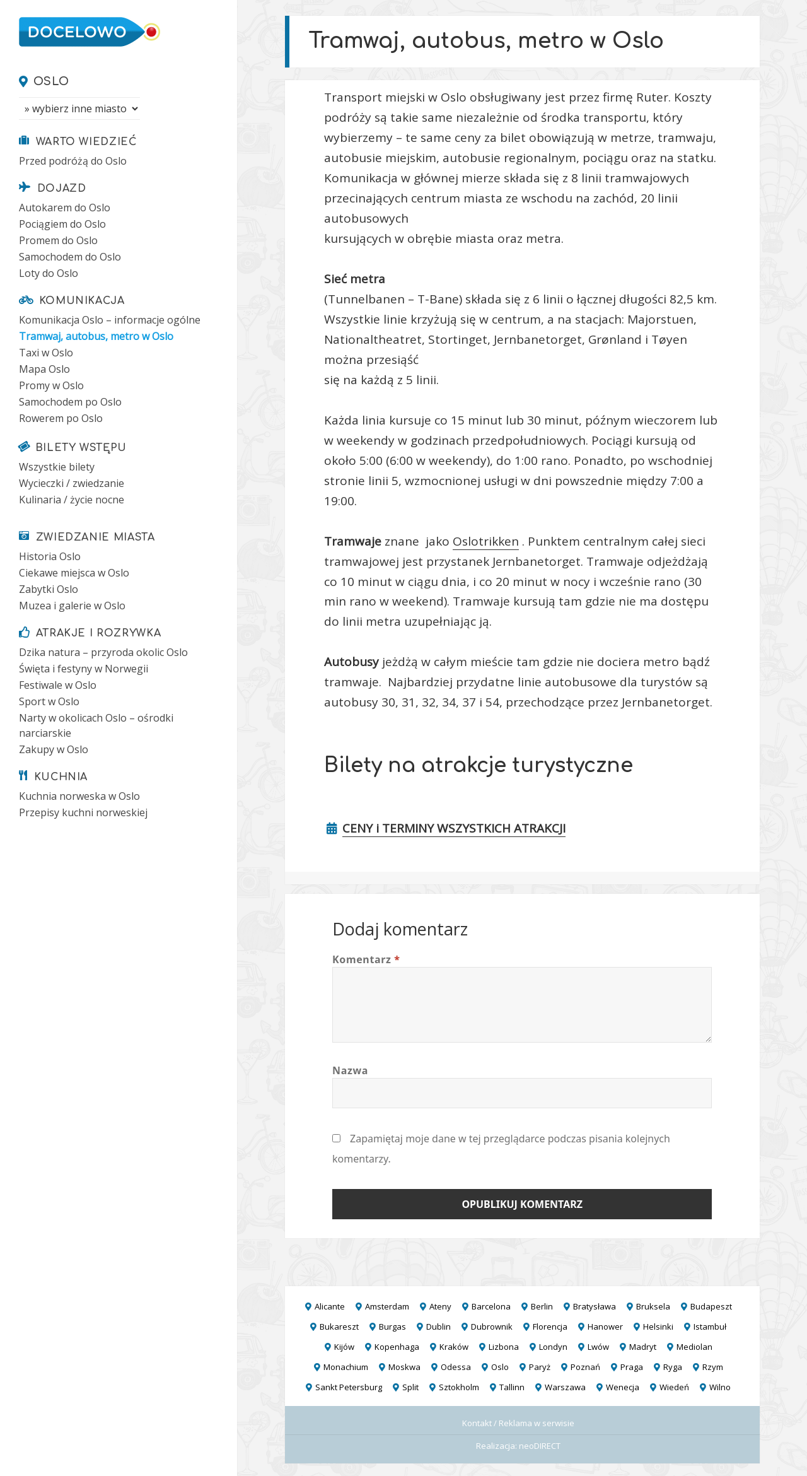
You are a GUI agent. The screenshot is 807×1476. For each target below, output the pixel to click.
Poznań (585, 1367)
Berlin (542, 1306)
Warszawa (565, 1387)
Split (410, 1387)
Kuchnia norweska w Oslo (79, 796)
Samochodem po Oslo (70, 402)
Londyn (553, 1346)
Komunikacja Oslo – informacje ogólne (109, 320)
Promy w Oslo (51, 385)
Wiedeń (674, 1387)
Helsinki (658, 1326)
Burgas (392, 1326)
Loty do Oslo (48, 273)
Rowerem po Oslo (61, 418)
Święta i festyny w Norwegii (83, 669)
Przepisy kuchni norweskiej (83, 812)
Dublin (438, 1326)
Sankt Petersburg (348, 1387)
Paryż (539, 1367)
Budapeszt (711, 1306)
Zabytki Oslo (48, 589)
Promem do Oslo (58, 240)
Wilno (720, 1387)
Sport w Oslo (49, 701)
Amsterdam (387, 1306)
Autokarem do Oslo (64, 207)
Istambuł (710, 1326)
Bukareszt (339, 1326)
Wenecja (622, 1387)
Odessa (456, 1367)
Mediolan (694, 1346)
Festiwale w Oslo (57, 685)
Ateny (440, 1306)
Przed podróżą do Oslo (73, 161)
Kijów (344, 1346)
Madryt (642, 1346)
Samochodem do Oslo (70, 257)
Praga (631, 1367)
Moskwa (404, 1367)
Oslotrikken (486, 541)
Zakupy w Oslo (53, 749)
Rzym (712, 1367)
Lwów (598, 1346)
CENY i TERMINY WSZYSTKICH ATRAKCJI (454, 828)
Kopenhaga (396, 1346)
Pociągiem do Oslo (62, 224)
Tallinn (512, 1387)
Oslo (51, 81)
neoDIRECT (539, 1445)
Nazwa (350, 1070)
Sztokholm (459, 1387)
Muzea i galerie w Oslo (72, 605)
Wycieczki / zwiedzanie (71, 483)
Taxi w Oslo (46, 353)
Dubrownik (492, 1326)
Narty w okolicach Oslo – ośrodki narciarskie (96, 725)
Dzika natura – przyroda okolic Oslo (103, 652)
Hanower (605, 1326)
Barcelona (491, 1306)
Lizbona (504, 1346)
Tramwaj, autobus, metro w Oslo (96, 336)
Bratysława (594, 1306)
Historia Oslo (50, 556)
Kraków (453, 1346)
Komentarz (366, 959)
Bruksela (653, 1306)
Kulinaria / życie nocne (71, 500)
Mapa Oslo (44, 369)
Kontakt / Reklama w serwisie (518, 1423)
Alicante (330, 1306)
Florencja (550, 1326)
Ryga (672, 1367)
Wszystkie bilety (57, 467)
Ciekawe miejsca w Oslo (74, 573)
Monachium (345, 1367)
